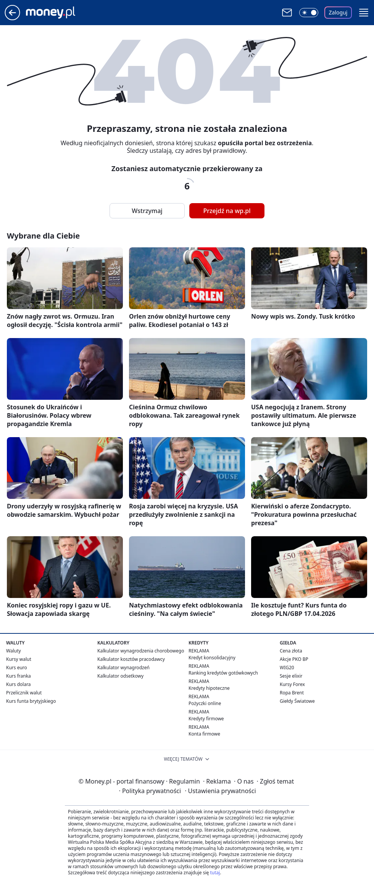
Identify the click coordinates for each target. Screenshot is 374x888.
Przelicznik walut (24, 692)
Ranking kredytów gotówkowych (223, 673)
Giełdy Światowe (297, 701)
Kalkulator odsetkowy (120, 676)
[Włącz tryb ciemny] (308, 12)
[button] (364, 12)
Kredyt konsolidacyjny (212, 657)
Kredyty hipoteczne (209, 688)
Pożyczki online (205, 703)
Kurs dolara (18, 684)
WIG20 (287, 667)
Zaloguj (338, 12)
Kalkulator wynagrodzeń (123, 667)
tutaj (215, 872)
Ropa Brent (292, 692)
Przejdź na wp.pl (226, 211)
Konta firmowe (204, 734)
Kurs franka (18, 676)
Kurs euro (16, 667)
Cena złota (291, 651)
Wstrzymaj (147, 211)
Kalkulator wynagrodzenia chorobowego (140, 651)
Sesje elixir (291, 676)
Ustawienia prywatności (220, 791)
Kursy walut (18, 659)
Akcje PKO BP (294, 659)
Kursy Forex (292, 684)
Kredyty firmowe (206, 718)
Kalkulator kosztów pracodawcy (131, 659)
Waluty (13, 651)
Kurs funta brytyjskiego (31, 701)
